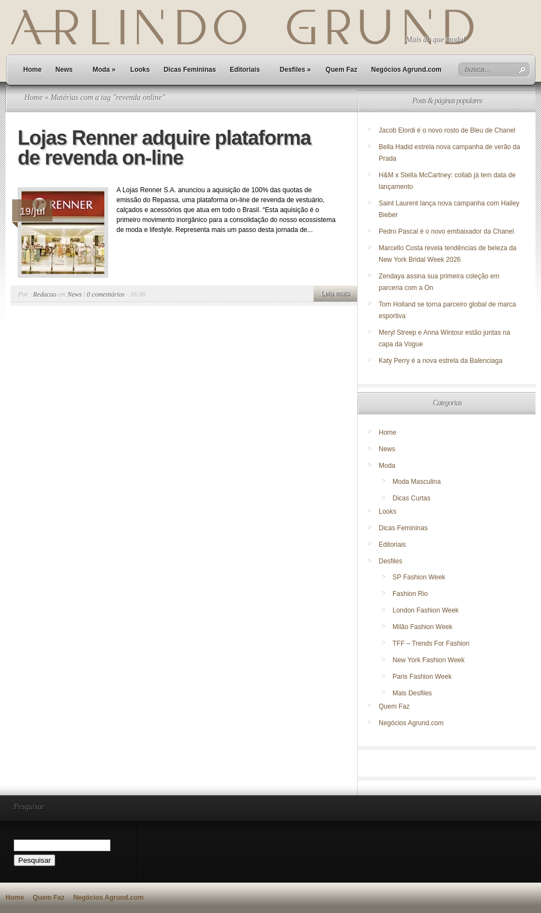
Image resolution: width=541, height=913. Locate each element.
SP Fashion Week (419, 577)
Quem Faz (341, 69)
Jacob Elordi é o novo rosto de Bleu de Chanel (447, 130)
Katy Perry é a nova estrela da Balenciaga (440, 361)
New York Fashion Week (429, 660)
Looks (140, 69)
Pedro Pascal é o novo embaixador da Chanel (447, 231)
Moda (104, 69)
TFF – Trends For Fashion (431, 643)
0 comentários (105, 294)
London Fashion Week (426, 610)
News (63, 69)
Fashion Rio (410, 594)
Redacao (44, 294)
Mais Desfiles (412, 693)
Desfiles (295, 69)
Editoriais (245, 69)
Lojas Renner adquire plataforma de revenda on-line (164, 147)
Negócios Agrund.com (406, 69)
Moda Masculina (417, 481)
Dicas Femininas (189, 69)
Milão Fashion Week (423, 627)
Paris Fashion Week (422, 676)
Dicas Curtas (412, 498)
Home (32, 69)
